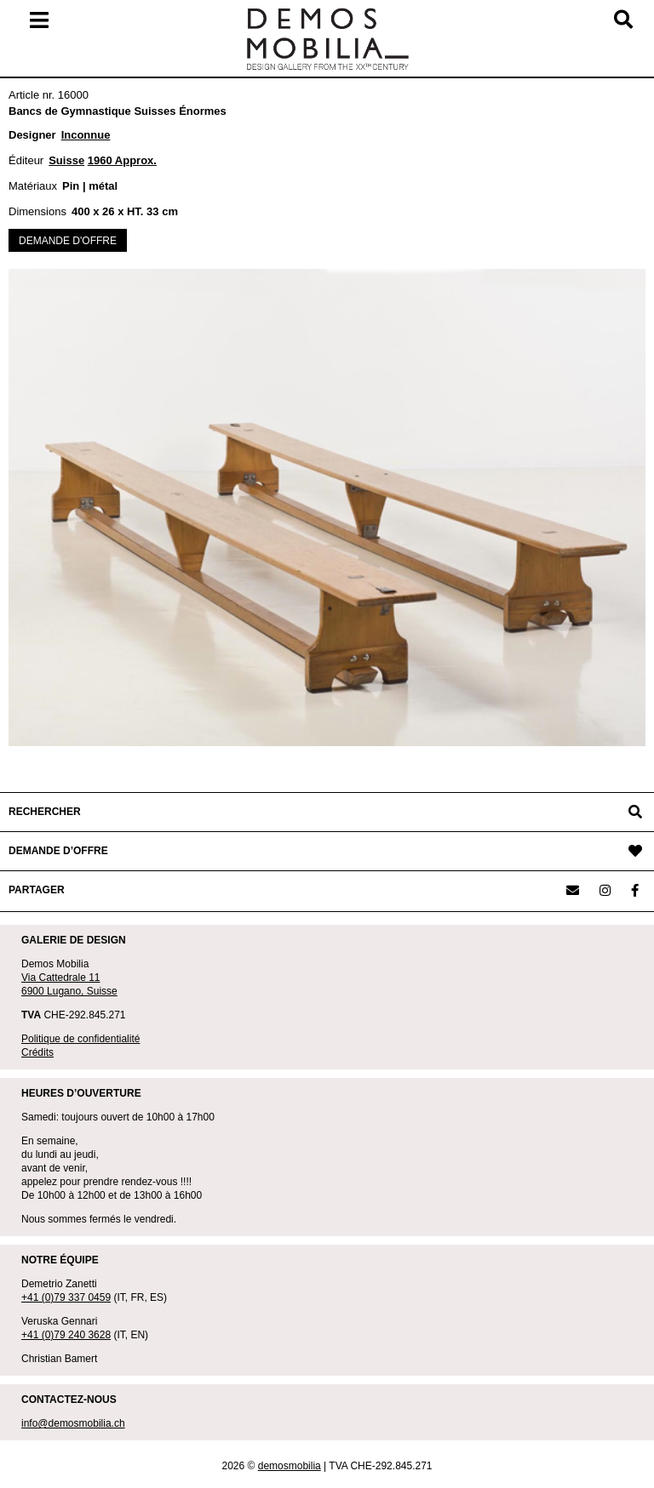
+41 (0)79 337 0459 (66, 1297)
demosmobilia (289, 1466)
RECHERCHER (45, 812)
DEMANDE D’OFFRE (58, 851)
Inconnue (86, 134)
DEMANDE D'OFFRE (68, 241)
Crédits (37, 1052)
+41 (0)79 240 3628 (66, 1335)
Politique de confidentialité (80, 1039)
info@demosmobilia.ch (73, 1423)
